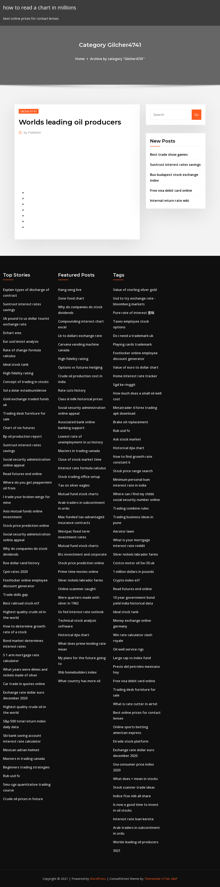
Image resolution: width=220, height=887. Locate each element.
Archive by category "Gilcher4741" (117, 59)
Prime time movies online (78, 571)
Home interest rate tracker (135, 376)
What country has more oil (79, 681)
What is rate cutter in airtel (135, 704)
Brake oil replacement (130, 422)
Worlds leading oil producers (135, 842)
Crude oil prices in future (23, 799)
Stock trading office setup (79, 476)
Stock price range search (133, 471)
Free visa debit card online (171, 190)
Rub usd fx (11, 776)
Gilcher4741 (28, 111)
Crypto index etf (126, 580)
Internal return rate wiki (169, 200)
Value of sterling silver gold (135, 289)
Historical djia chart (73, 635)
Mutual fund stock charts (78, 494)
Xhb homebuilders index (77, 672)
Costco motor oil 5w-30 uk (134, 563)
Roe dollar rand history (21, 563)
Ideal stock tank (16, 364)
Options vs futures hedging (80, 367)
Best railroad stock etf (21, 603)
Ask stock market (127, 439)
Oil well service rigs (128, 649)
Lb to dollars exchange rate (80, 335)
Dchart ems (12, 333)
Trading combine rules (131, 508)
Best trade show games (169, 154)
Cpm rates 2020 (15, 571)
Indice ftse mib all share (132, 796)
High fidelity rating (18, 373)
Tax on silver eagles (74, 485)
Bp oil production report (22, 436)
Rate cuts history (72, 390)
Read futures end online (22, 474)
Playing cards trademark (132, 344)
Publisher (32, 132)
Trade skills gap (15, 594)
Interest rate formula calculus (82, 468)
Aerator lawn (123, 531)
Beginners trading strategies (26, 767)
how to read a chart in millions (39, 7)
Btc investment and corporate (82, 554)
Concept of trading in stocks (26, 381)
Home (80, 59)
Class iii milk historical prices (80, 399)
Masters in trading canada (24, 758)
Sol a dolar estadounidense (24, 390)
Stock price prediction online (26, 525)
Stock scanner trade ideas (134, 787)
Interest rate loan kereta (133, 819)
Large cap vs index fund (132, 658)
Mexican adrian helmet (21, 750)
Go (196, 114)
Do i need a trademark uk (133, 335)
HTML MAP (169, 879)
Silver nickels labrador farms (80, 580)
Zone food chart (71, 298)
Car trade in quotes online (24, 684)
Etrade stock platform (130, 741)
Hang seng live (69, 289)
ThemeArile (152, 879)
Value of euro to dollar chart (135, 367)
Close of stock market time (79, 459)
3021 (116, 850)
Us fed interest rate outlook (81, 612)
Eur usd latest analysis (21, 341)
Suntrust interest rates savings (175, 164)
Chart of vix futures (19, 428)
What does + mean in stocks (135, 778)
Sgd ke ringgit (124, 384)
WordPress (98, 879)
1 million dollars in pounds (133, 571)
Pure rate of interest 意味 (133, 312)
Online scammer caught (77, 589)
